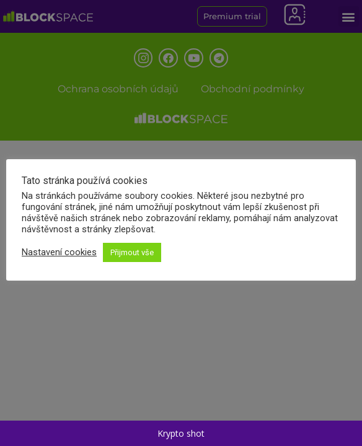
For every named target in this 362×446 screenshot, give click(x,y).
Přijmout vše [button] (132, 252)
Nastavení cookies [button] (59, 252)
